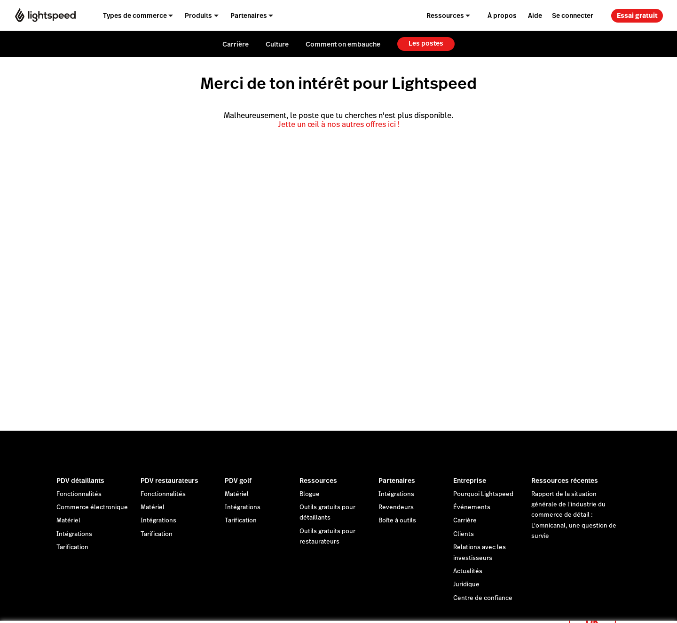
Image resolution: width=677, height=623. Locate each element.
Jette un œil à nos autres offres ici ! (339, 124)
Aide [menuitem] (535, 15)
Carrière (465, 520)
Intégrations (74, 534)
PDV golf (238, 480)
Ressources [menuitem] (445, 15)
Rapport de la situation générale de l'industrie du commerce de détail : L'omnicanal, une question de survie (573, 515)
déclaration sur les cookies (387, 605)
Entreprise (469, 480)
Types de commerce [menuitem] (135, 15)
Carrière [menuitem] (235, 44)
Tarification (72, 547)
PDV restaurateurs (169, 480)
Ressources (318, 480)
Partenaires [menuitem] (248, 15)
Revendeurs (396, 507)
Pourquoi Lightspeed (483, 494)
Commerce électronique (92, 507)
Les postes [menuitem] (426, 43)
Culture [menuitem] (277, 44)
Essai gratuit (637, 15)
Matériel (68, 520)
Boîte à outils (397, 520)
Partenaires (396, 480)
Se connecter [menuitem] (572, 15)
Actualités (467, 571)
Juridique (466, 584)
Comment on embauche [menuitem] (343, 44)
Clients (463, 534)
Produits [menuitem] (198, 15)
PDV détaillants (80, 480)
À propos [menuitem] (502, 15)
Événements (471, 507)
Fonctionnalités (79, 494)
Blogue (309, 494)
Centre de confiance (482, 598)
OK (592, 610)
